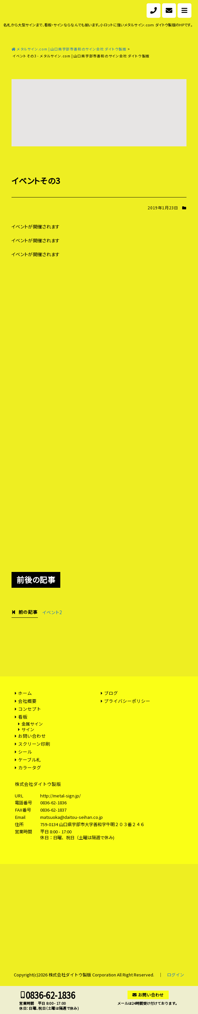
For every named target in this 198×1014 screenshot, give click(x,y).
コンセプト (29, 708)
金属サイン (32, 724)
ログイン (175, 974)
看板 (22, 716)
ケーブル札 (29, 759)
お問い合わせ (32, 735)
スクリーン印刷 (34, 743)
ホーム (25, 693)
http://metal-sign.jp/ (60, 795)
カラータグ (29, 767)
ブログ (111, 693)
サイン (27, 729)
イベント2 (52, 612)
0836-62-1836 (53, 802)
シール (25, 751)
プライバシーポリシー (127, 701)
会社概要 (27, 701)
